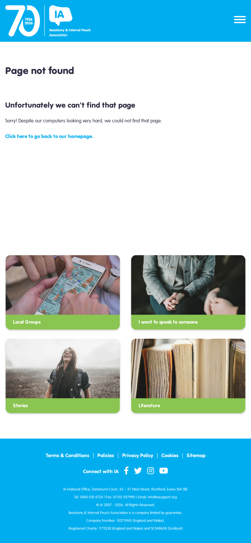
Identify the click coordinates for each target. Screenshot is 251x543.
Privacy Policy (137, 455)
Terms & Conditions (67, 455)
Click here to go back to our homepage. (49, 136)
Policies (105, 455)
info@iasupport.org (162, 497)
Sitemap (196, 455)
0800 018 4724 (91, 497)
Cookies (169, 455)
